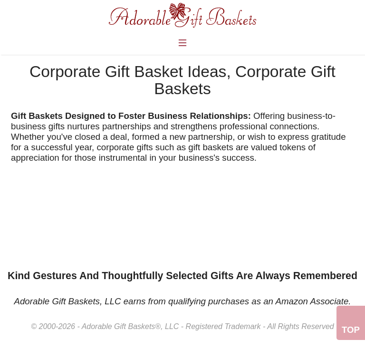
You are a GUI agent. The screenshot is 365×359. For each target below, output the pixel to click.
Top (351, 330)
